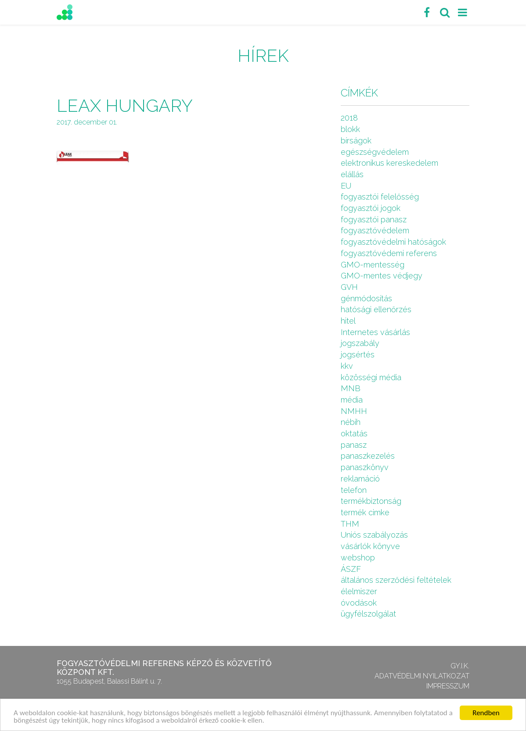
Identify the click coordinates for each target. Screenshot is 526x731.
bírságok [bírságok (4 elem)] (356, 140)
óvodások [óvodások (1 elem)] (359, 602)
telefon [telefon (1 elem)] (354, 490)
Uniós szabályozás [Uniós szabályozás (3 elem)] (374, 534)
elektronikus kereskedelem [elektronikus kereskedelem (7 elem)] (389, 163)
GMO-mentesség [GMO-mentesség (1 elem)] (372, 264)
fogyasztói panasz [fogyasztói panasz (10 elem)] (374, 219)
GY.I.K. (459, 666)
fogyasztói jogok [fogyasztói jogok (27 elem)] (370, 208)
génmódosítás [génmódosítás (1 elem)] (366, 298)
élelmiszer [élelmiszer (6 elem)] (359, 591)
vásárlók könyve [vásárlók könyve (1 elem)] (370, 546)
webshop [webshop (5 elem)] (358, 557)
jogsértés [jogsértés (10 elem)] (358, 354)
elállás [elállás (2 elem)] (352, 174)
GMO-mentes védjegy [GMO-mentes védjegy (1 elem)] (381, 275)
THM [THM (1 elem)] (350, 523)
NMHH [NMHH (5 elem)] (354, 411)
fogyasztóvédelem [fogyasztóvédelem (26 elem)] (375, 230)
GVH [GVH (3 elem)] (349, 287)
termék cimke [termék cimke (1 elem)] (365, 512)
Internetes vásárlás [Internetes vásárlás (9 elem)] (375, 332)
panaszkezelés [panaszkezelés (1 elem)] (368, 455)
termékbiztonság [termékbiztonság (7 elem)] (371, 501)
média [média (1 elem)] (352, 399)
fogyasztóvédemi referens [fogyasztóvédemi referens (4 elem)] (389, 253)
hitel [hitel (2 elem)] (348, 320)
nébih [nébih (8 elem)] (350, 422)
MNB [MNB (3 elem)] (350, 388)
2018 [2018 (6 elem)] (349, 117)
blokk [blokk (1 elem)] (350, 129)
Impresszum (447, 686)
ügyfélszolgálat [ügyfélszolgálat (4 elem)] (368, 613)
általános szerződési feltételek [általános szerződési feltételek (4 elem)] (396, 580)
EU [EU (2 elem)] (346, 185)
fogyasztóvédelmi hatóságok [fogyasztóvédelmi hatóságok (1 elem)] (393, 241)
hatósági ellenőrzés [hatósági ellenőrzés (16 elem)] (376, 309)
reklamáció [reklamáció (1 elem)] (360, 478)
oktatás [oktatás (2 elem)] (354, 433)
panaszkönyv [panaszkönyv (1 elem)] (365, 467)
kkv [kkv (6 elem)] (347, 366)
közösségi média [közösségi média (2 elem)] (371, 377)
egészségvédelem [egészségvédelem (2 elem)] (375, 152)
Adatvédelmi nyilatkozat (422, 676)
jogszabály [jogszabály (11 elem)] (360, 343)
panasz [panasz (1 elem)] (354, 444)
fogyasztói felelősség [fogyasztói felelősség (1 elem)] (380, 196)
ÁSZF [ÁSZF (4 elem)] (351, 569)
